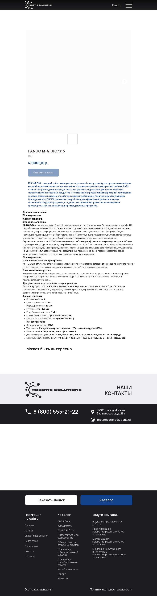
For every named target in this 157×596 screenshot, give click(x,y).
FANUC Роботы (66, 530)
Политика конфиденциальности (111, 589)
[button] (51, 500)
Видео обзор (31, 541)
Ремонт (62, 574)
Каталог (117, 5)
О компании (31, 546)
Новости (29, 551)
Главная (29, 525)
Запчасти (63, 578)
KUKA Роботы (65, 525)
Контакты (30, 556)
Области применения (36, 535)
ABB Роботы (64, 521)
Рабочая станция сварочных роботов (68, 543)
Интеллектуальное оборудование (68, 536)
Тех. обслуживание (68, 569)
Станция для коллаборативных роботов (67, 562)
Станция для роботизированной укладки (68, 552)
